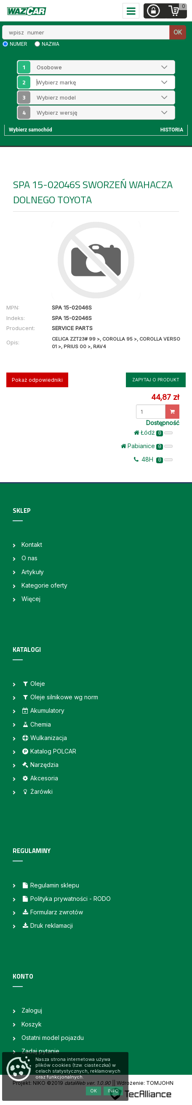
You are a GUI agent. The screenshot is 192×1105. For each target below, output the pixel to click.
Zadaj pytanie (40, 1051)
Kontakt (31, 544)
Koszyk (31, 1024)
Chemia (36, 724)
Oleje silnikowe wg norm (59, 697)
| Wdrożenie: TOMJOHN (143, 1083)
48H (153, 459)
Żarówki (37, 791)
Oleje (33, 683)
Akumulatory (42, 710)
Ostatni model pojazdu (52, 1037)
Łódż (153, 432)
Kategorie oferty (44, 585)
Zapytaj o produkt (155, 379)
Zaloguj (31, 1010)
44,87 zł (165, 397)
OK (177, 32)
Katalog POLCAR (48, 751)
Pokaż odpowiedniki (37, 380)
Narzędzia (40, 764)
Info (113, 1090)
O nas (29, 558)
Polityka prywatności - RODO (66, 898)
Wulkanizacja (44, 737)
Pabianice (147, 446)
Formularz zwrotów (52, 912)
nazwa (50, 44)
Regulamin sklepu (50, 885)
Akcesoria (39, 778)
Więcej (30, 598)
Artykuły (32, 571)
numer (18, 44)
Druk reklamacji (47, 925)
